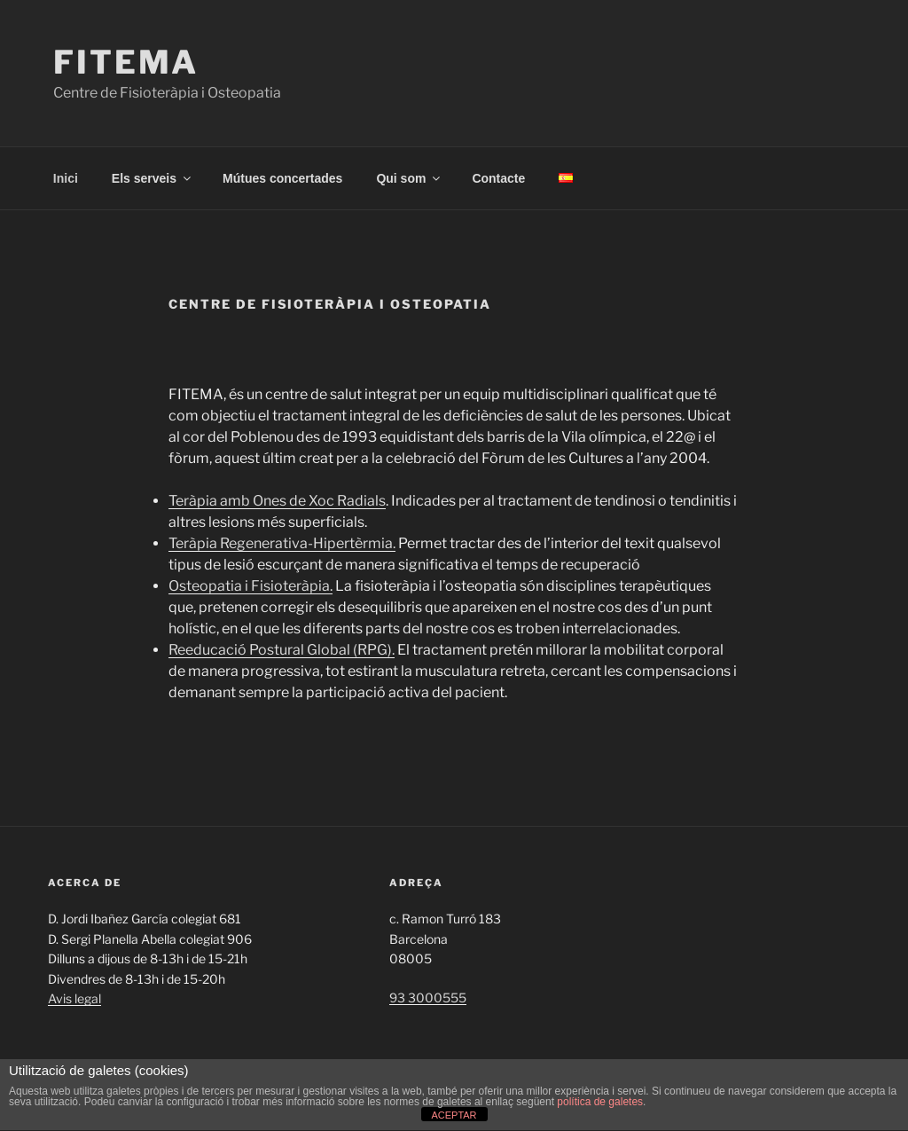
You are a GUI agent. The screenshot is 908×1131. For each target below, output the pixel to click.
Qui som (409, 178)
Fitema (126, 62)
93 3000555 (427, 997)
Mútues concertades (282, 178)
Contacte (498, 178)
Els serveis (152, 178)
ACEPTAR (453, 1115)
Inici (65, 178)
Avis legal (74, 998)
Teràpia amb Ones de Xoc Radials (277, 500)
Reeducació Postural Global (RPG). (281, 649)
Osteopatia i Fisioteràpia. (250, 585)
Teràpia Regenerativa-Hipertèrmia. (281, 543)
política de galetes (600, 1102)
